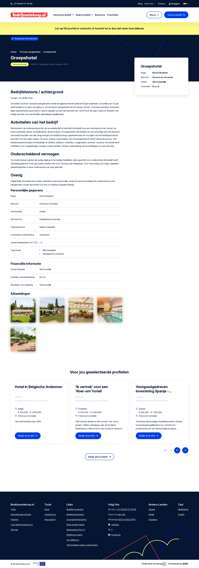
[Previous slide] (177, 450)
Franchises (112, 15)
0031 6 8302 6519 (126, 519)
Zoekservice (50, 514)
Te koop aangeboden (30, 52)
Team (13, 509)
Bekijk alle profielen (98, 457)
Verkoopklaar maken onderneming (82, 545)
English (181, 514)
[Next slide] (185, 450)
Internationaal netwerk (21, 514)
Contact (161, 3)
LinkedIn (115, 524)
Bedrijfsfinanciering (75, 514)
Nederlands (183, 509)
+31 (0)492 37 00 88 (23, 3)
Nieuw (153, 15)
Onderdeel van (154, 564)
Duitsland (153, 519)
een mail (121, 514)
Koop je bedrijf (83, 15)
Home (13, 52)
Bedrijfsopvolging (74, 535)
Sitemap (14, 529)
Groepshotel (50, 52)
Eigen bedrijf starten (76, 524)
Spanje (152, 509)
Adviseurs (100, 15)
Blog (140, 3)
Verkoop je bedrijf (62, 15)
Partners (14, 519)
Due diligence (73, 540)
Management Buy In (76, 529)
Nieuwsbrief (50, 519)
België (151, 514)
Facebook (116, 535)
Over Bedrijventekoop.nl (22, 524)
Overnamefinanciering (77, 519)
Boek (47, 509)
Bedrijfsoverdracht (75, 509)
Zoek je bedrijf (175, 15)
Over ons (148, 3)
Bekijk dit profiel (26, 435)
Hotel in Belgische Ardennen (38, 387)
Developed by (178, 563)
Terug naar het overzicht (26, 38)
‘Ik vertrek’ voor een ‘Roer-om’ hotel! (91, 389)
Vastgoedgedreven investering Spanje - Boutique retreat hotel (154, 389)
